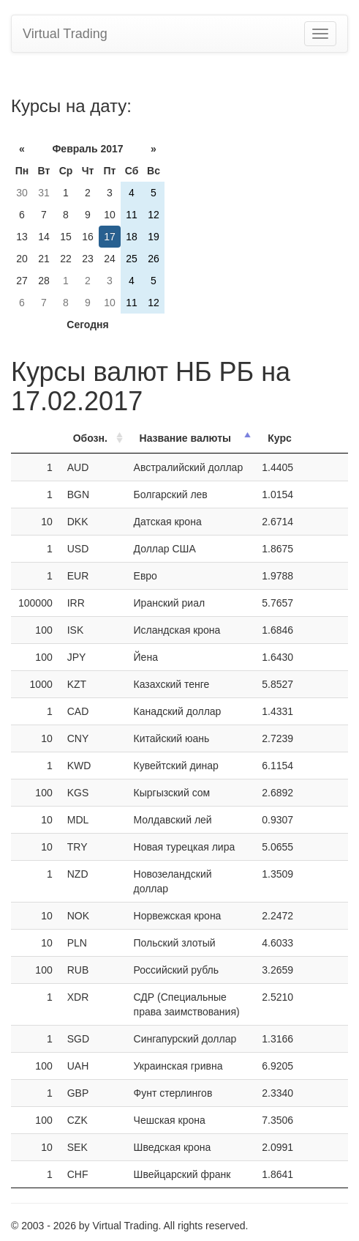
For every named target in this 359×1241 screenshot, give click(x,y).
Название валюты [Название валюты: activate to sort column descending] (186, 438)
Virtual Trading (65, 33)
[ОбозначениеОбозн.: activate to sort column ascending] (93, 438)
